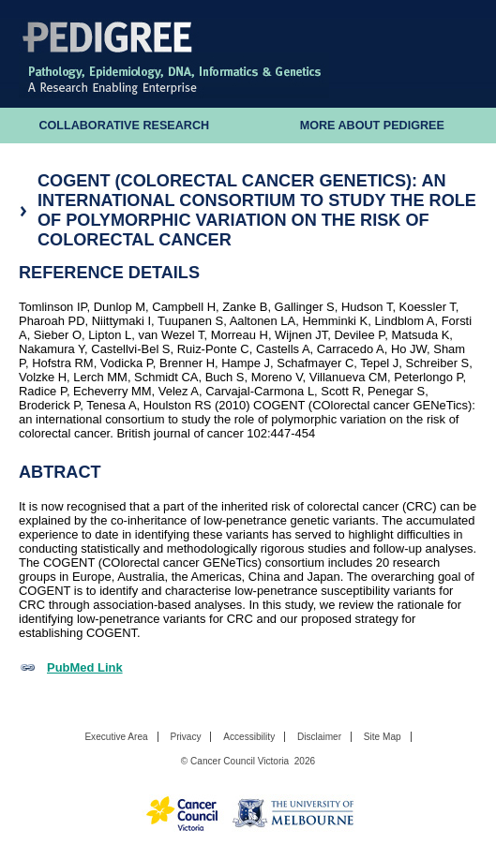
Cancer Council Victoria (239, 761)
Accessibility (249, 737)
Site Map (382, 737)
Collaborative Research (123, 125)
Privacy (185, 737)
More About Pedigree (372, 125)
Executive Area (115, 737)
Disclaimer (319, 737)
